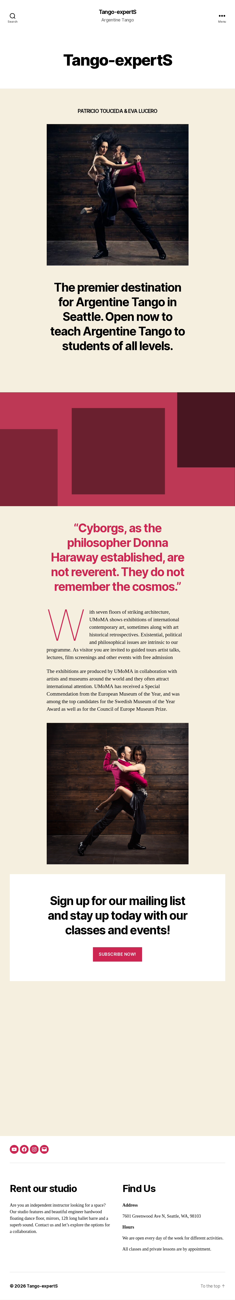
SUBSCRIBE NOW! (117, 954)
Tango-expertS (117, 12)
